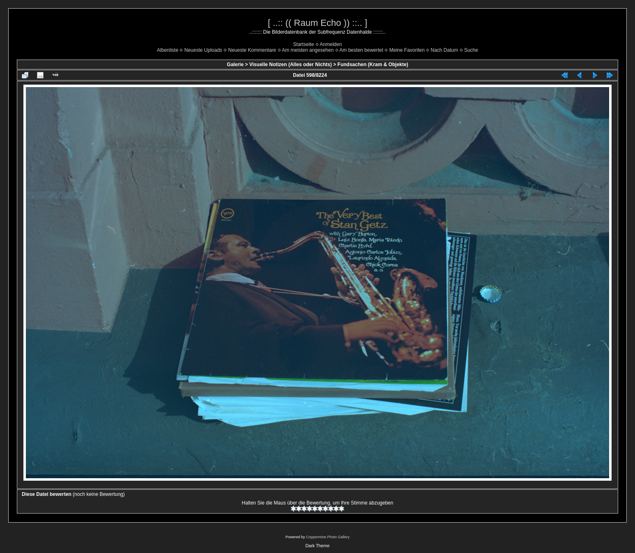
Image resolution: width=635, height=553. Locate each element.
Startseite (303, 44)
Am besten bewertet (361, 50)
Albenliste (167, 50)
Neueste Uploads (203, 50)
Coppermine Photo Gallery (328, 537)
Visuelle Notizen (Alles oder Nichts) (290, 64)
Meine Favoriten (407, 50)
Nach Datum (444, 50)
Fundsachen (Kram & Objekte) (373, 64)
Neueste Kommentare (252, 50)
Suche (471, 50)
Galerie (235, 64)
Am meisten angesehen (308, 50)
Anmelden (331, 44)
